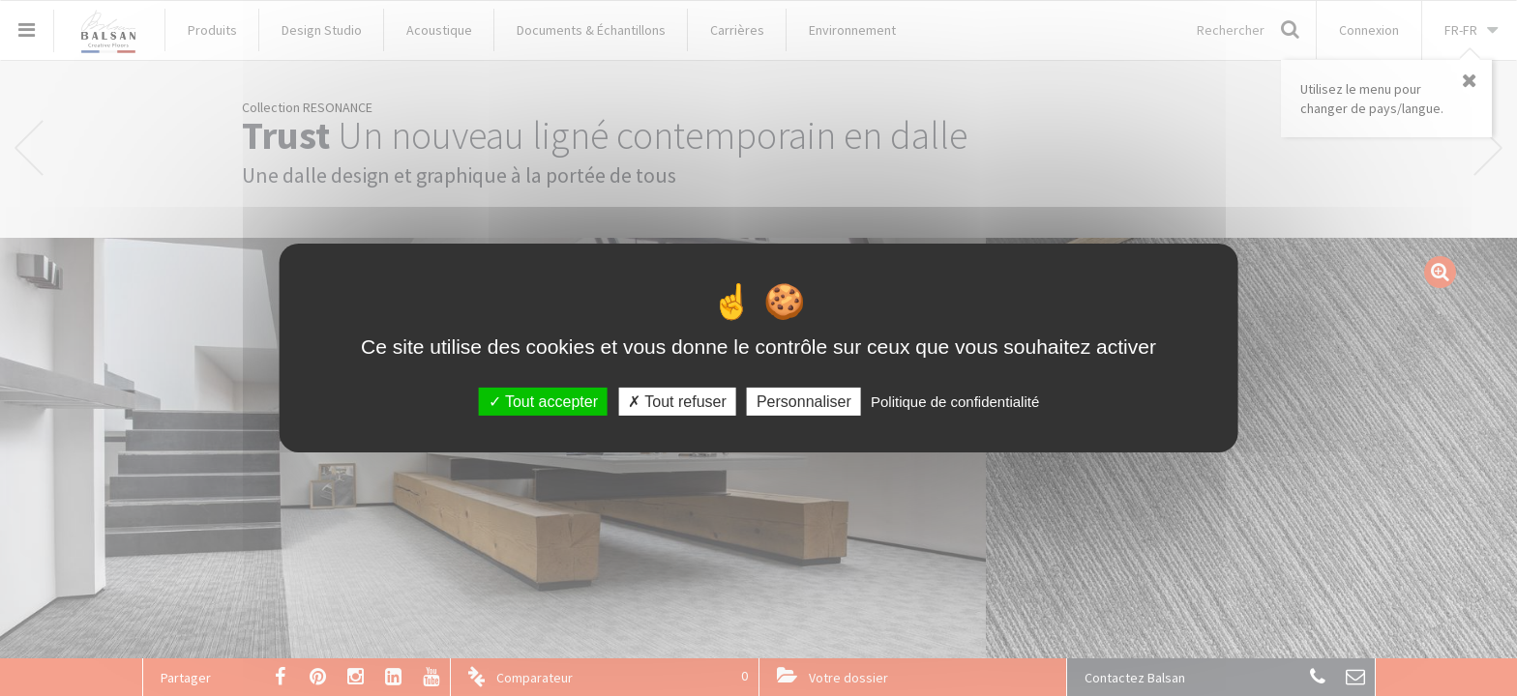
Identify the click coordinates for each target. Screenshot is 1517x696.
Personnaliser (804, 401)
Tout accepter (543, 401)
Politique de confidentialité (955, 401)
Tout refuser (677, 401)
